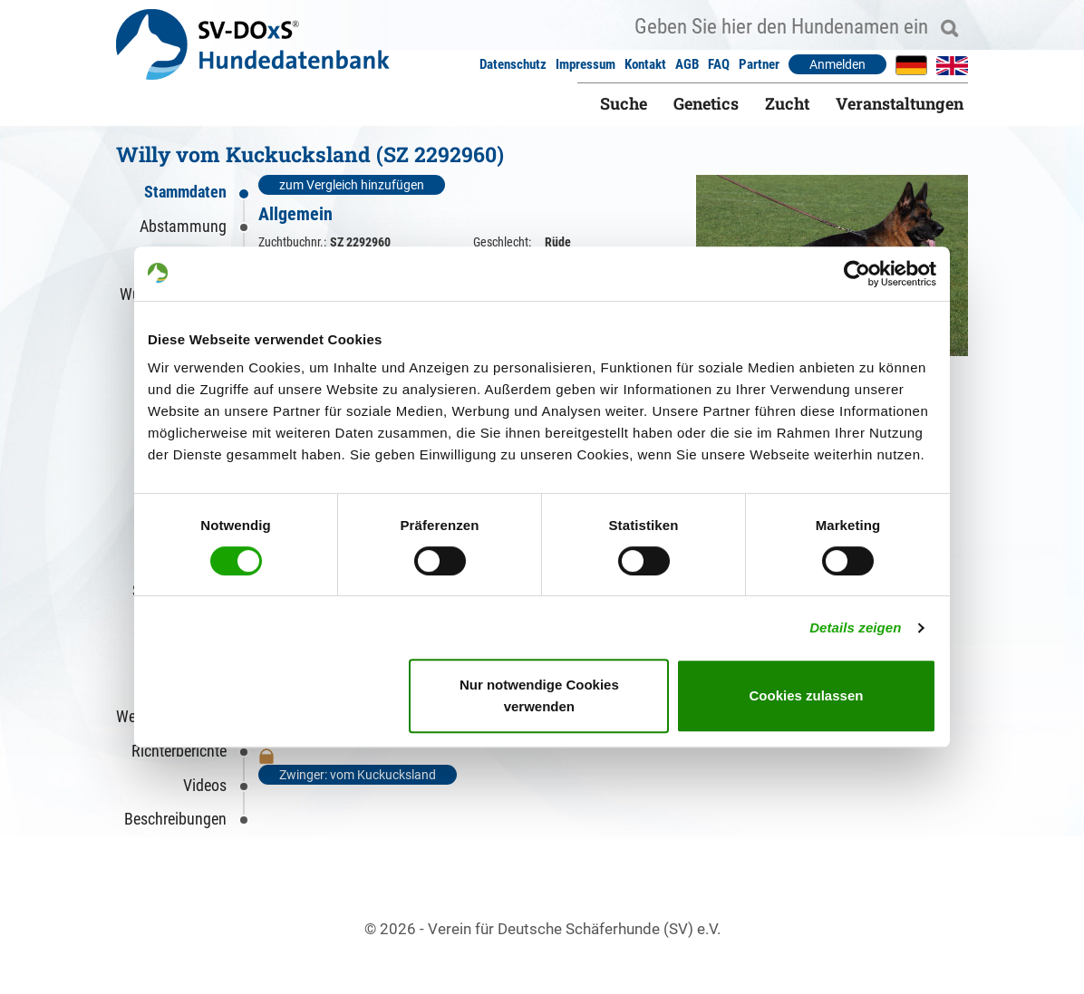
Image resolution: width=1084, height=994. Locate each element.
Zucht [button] (787, 103)
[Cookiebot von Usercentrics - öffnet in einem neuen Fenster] (857, 273)
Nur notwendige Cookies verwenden (539, 695)
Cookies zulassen (807, 695)
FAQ (719, 64)
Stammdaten (185, 191)
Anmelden (837, 64)
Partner (759, 64)
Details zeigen (855, 627)
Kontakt (645, 64)
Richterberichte (179, 750)
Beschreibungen (175, 818)
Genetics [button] (706, 103)
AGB (687, 64)
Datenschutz (513, 64)
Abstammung (183, 226)
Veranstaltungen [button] (899, 103)
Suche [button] (623, 103)
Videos (205, 785)
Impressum (585, 64)
